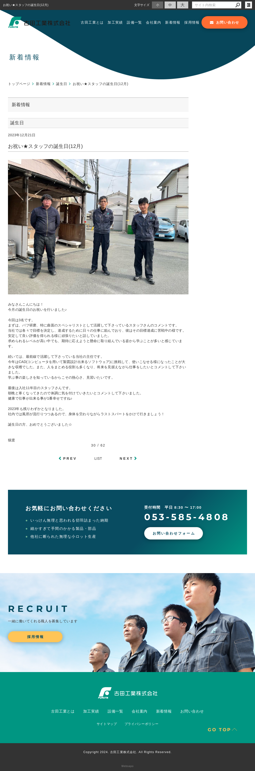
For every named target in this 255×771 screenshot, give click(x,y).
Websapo (127, 766)
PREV (70, 458)
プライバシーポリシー (142, 724)
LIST (98, 458)
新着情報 (173, 22)
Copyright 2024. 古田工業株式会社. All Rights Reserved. (127, 752)
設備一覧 (134, 22)
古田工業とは (92, 22)
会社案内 (153, 22)
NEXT (126, 458)
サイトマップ (107, 724)
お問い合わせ (192, 711)
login (248, 4)
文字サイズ (142, 5)
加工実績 (115, 22)
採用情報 (192, 22)
